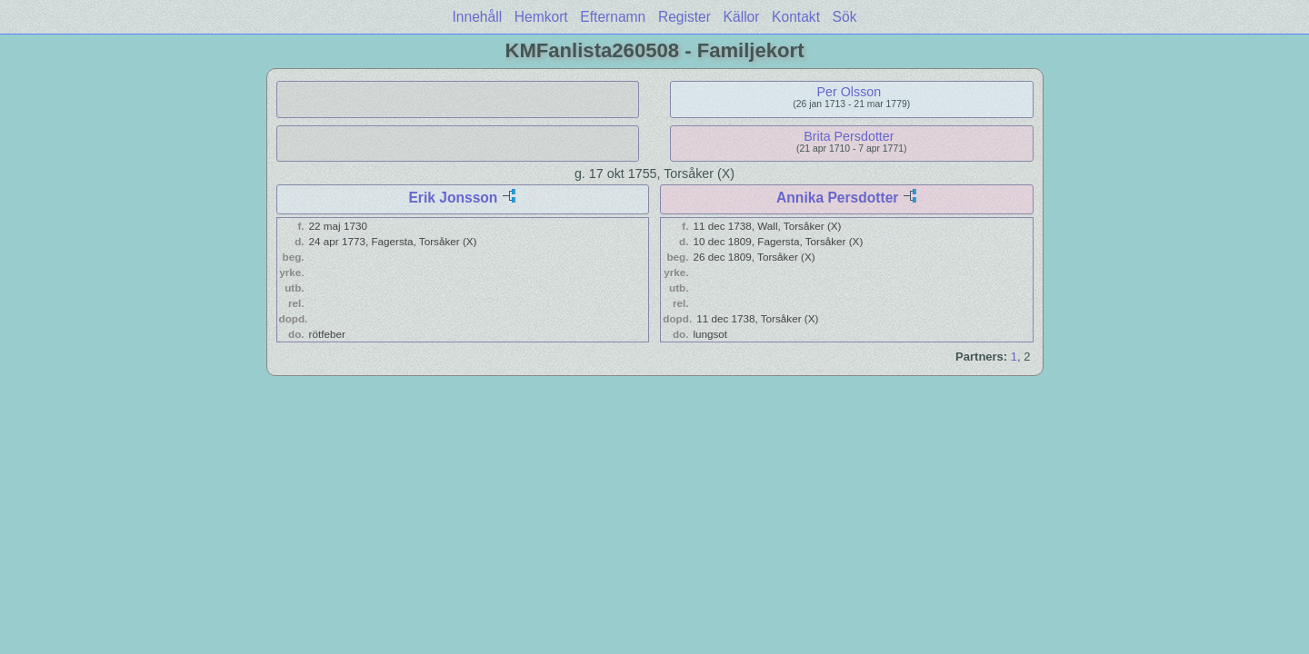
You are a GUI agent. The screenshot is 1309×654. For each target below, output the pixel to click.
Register (684, 17)
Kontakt (796, 17)
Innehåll (478, 17)
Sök (845, 17)
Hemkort (541, 17)
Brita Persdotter (849, 136)
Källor (742, 17)
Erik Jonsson (452, 197)
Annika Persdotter (837, 197)
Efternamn (612, 17)
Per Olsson (849, 91)
